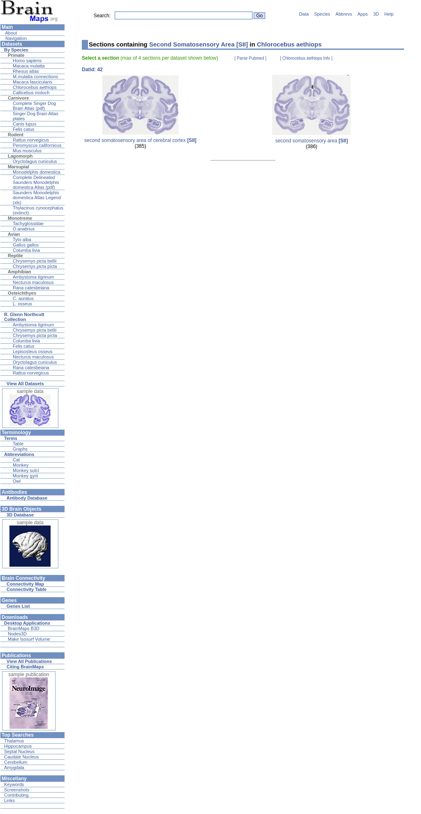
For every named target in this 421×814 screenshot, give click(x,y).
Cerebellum (15, 762)
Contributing (16, 795)
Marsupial (18, 166)
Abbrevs (343, 14)
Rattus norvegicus (31, 139)
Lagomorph (20, 155)
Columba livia (26, 250)
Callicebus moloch (31, 92)
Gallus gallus (26, 244)
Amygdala (14, 767)
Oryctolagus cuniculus (35, 161)
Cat (16, 459)
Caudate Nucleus (21, 756)
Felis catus (24, 129)
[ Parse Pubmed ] (250, 58)
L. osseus (22, 303)
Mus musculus (27, 150)
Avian (14, 234)
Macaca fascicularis (32, 81)
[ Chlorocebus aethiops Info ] (306, 58)
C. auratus (23, 298)
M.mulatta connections (35, 76)
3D (376, 14)
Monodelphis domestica (36, 172)
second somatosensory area (311, 141)
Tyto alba (22, 239)
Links (9, 800)
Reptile (15, 255)
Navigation (15, 38)
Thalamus (14, 740)
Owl (17, 481)
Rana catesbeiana (31, 287)
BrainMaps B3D (23, 628)
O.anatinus (24, 228)
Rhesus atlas (26, 71)
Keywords (14, 784)
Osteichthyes (22, 293)
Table (18, 443)
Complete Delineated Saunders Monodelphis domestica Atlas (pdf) (36, 182)
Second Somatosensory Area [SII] (198, 44)
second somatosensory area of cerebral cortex (140, 140)
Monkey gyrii (25, 475)
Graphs (20, 449)
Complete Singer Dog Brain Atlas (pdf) (34, 106)
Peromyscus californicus (37, 145)
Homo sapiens (27, 60)
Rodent (15, 134)
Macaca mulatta (29, 65)
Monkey (21, 465)
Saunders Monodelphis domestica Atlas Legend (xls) (37, 197)
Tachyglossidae (28, 223)
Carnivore (18, 97)
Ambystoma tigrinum (33, 276)
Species (322, 14)
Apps (363, 14)
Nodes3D (17, 633)
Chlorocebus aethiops (34, 87)
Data (304, 14)
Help (389, 14)
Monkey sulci (26, 470)
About (10, 32)
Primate (16, 55)
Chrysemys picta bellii (34, 260)
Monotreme (20, 218)
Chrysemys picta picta (35, 266)
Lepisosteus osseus (33, 351)
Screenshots (16, 789)
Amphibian (19, 271)
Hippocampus (18, 746)
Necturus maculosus (33, 282)
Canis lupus (24, 123)
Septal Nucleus (19, 751)
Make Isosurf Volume (29, 639)
